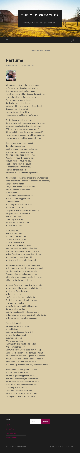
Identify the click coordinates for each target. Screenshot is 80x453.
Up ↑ (72, 446)
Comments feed (11, 433)
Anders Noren (63, 446)
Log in (8, 424)
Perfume (15, 60)
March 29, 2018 (12, 65)
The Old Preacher (40, 15)
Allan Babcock (28, 65)
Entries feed (10, 429)
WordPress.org (11, 437)
